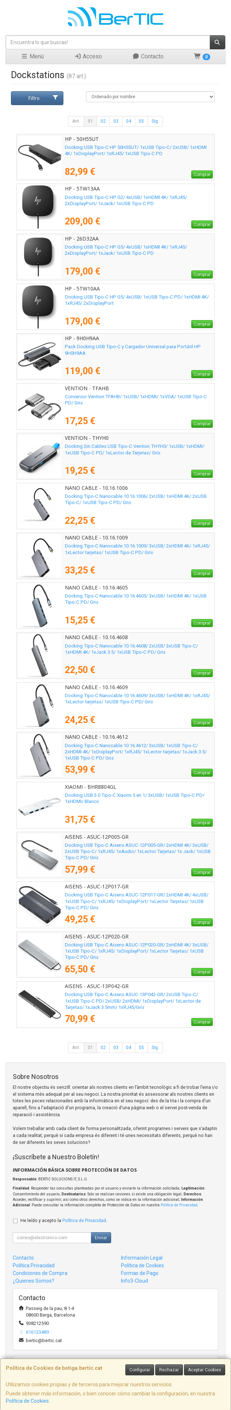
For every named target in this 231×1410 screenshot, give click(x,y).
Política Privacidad (34, 1265)
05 (141, 121)
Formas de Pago (139, 1273)
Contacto (148, 56)
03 (115, 121)
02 (103, 121)
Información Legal (142, 1258)
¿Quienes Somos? (33, 1281)
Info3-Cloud (134, 1281)
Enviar (101, 1237)
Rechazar (169, 1369)
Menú (32, 56)
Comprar (202, 174)
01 (90, 121)
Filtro (43, 98)
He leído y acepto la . (63, 1220)
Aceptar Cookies (204, 1369)
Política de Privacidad (179, 1205)
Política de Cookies (27, 1401)
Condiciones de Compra (40, 1273)
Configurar (139, 1369)
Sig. (155, 121)
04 (128, 121)
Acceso (88, 56)
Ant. (76, 121)
